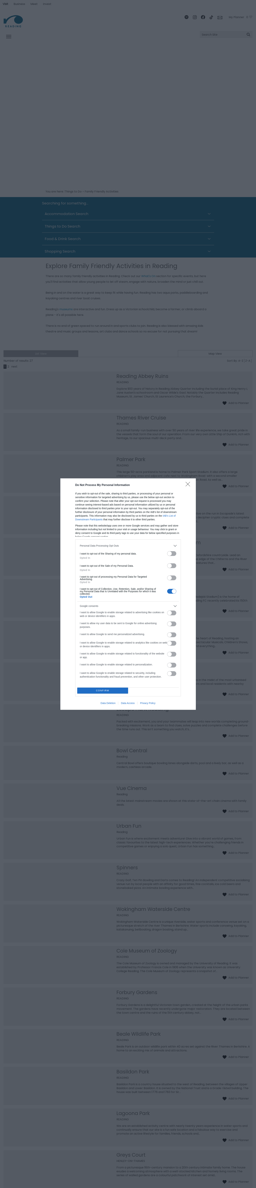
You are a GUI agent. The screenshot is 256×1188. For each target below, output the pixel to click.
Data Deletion (108, 703)
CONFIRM (102, 690)
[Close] (189, 485)
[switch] (171, 553)
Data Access (128, 703)
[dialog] (128, 594)
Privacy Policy (147, 703)
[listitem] (128, 546)
